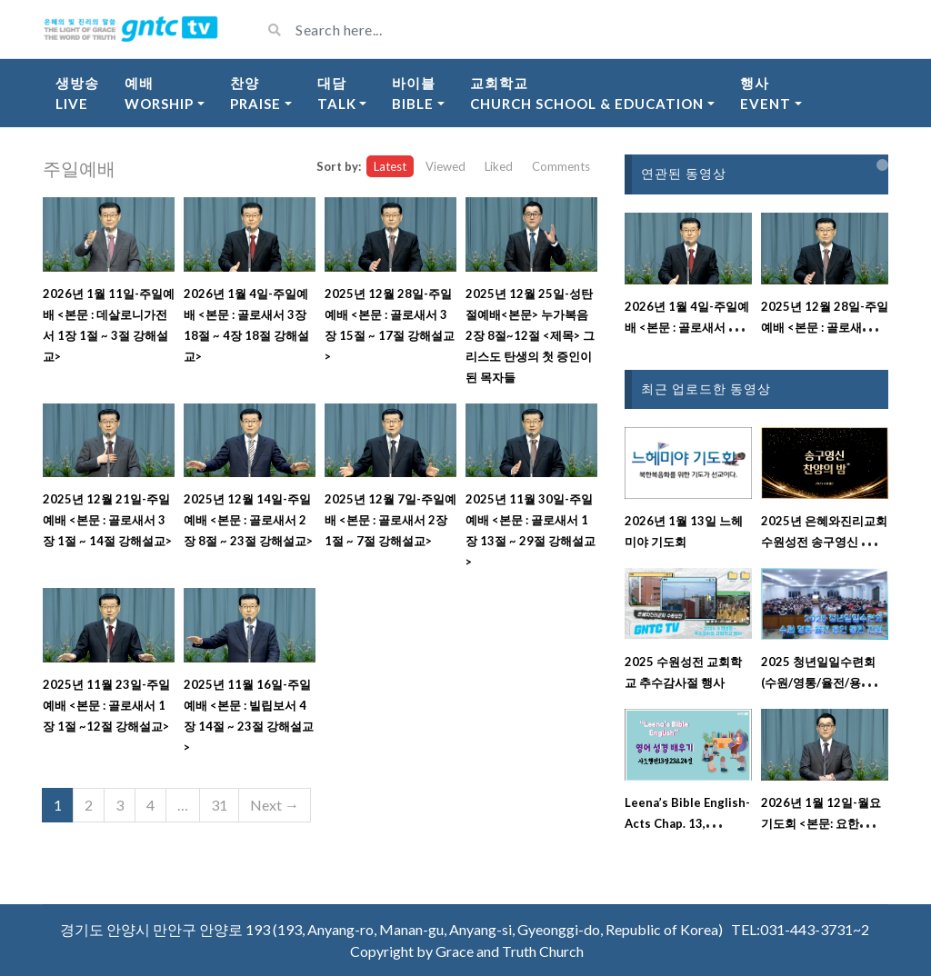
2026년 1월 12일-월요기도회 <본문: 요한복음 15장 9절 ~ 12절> (822, 823)
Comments (561, 166)
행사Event (765, 93)
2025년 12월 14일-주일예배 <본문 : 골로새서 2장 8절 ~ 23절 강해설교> (248, 520)
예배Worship (159, 93)
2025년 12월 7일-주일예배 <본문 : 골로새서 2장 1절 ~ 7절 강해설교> (390, 520)
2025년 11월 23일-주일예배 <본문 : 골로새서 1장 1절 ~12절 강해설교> (106, 705)
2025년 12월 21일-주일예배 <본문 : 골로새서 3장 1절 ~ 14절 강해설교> (107, 520)
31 (219, 804)
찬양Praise (255, 93)
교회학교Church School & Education (587, 93)
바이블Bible (413, 93)
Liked (499, 166)
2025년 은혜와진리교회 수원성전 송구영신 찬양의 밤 (824, 541)
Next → (274, 804)
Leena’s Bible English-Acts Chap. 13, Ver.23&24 (687, 823)
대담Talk (336, 93)
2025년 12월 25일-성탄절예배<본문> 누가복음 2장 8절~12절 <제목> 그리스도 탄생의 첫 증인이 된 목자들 (530, 335)
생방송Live (77, 93)
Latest (390, 166)
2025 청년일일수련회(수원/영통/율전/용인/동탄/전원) (819, 682)
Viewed (445, 166)
